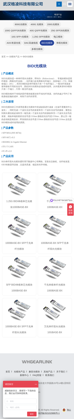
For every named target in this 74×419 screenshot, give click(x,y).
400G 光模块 (37, 24)
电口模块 (58, 36)
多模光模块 (37, 49)
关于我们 (60, 371)
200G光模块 (53, 24)
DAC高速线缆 (31, 43)
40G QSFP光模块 (38, 30)
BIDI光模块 (46, 43)
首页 (3, 56)
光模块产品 (14, 56)
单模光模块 (61, 43)
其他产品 (48, 371)
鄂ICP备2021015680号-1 (48, 413)
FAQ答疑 (37, 375)
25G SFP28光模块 (60, 30)
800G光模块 (21, 24)
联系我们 (49, 375)
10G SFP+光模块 (19, 36)
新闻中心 (24, 375)
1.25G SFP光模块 (41, 36)
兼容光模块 (34, 371)
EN (64, 4)
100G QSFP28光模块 (15, 30)
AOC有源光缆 (13, 43)
